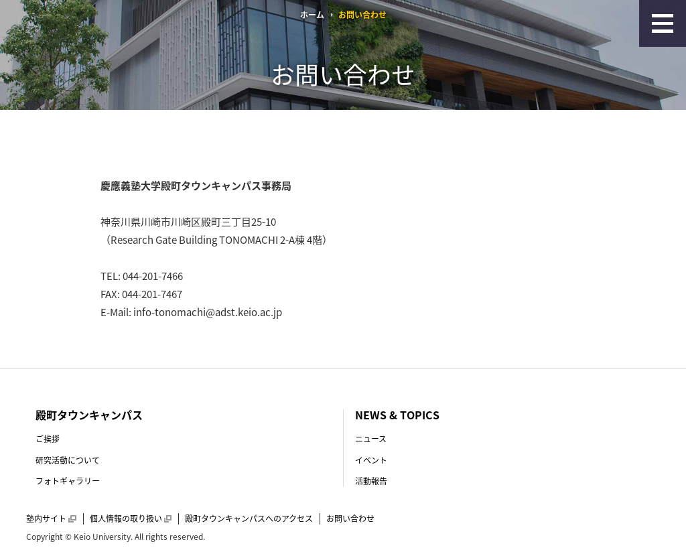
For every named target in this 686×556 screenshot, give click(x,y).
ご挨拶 (48, 439)
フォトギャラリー (68, 481)
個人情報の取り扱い (131, 518)
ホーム (312, 15)
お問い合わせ (350, 518)
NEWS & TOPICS (397, 415)
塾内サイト (51, 518)
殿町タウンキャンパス (89, 415)
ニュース (371, 439)
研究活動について (68, 460)
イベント (371, 460)
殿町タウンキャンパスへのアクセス (249, 518)
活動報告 (371, 481)
